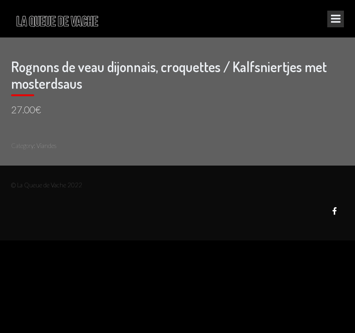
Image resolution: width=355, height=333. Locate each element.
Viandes (46, 145)
